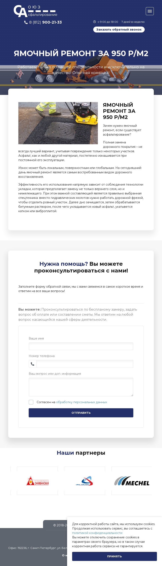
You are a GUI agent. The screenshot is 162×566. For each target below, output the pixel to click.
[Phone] (85, 364)
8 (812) (45, 22)
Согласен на (72, 402)
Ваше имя (36, 338)
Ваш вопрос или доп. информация (55, 374)
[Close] (114, 556)
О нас (66, 555)
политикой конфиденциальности (97, 533)
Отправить (81, 412)
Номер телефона (42, 356)
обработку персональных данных (81, 402)
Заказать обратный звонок (119, 29)
